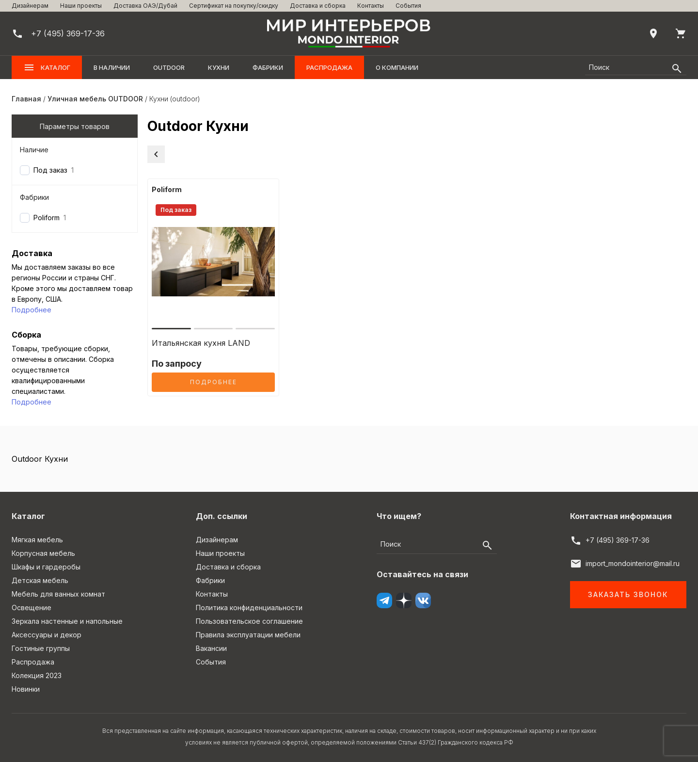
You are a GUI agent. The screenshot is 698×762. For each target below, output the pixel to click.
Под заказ (50, 170)
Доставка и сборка (318, 5)
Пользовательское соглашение (249, 621)
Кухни (218, 67)
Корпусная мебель (43, 553)
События (408, 5)
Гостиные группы (41, 648)
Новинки (26, 689)
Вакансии (211, 648)
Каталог (46, 67)
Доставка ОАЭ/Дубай (145, 5)
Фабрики (268, 67)
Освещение (31, 607)
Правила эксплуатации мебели (248, 635)
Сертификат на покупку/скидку (233, 5)
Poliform (46, 217)
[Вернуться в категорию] (156, 154)
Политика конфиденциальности (249, 607)
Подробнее (31, 310)
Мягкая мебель (37, 539)
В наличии (112, 67)
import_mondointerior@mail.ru (633, 563)
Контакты (370, 5)
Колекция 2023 (37, 675)
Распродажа (329, 67)
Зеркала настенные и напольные (67, 621)
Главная (26, 99)
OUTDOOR (169, 67)
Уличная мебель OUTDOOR (95, 99)
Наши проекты (81, 5)
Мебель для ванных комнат (58, 594)
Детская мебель (40, 580)
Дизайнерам (30, 5)
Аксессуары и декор (46, 635)
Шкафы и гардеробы (46, 567)
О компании (397, 67)
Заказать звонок (628, 594)
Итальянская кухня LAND (201, 343)
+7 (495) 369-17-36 (618, 540)
